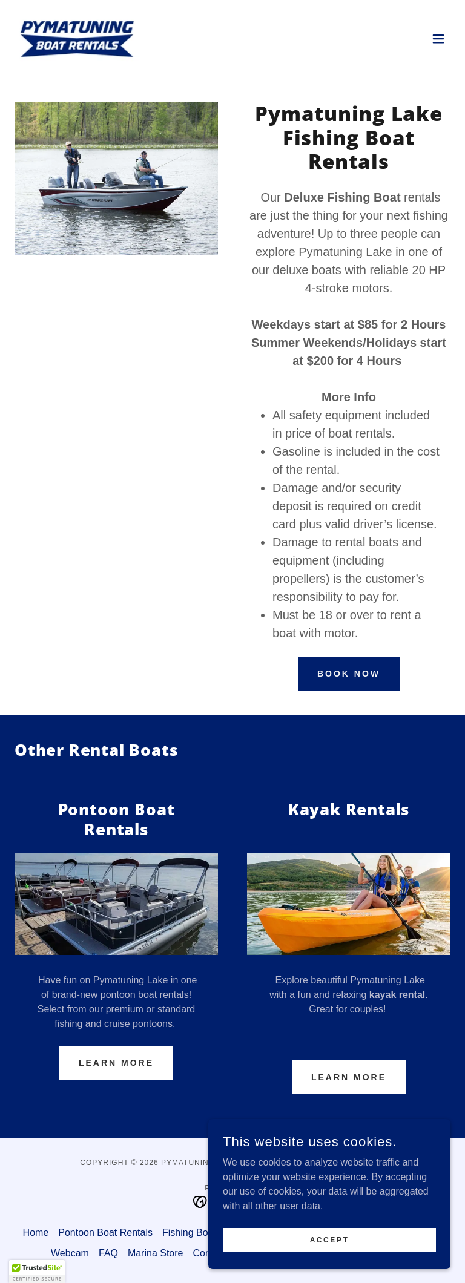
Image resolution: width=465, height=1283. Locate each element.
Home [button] (36, 1232)
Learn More (116, 1063)
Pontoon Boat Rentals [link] (105, 1232)
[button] (438, 39)
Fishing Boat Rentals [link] (207, 1232)
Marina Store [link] (155, 1253)
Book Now (348, 673)
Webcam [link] (70, 1253)
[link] (77, 39)
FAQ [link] (108, 1253)
